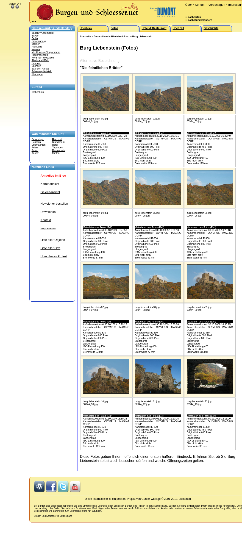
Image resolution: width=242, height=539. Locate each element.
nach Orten (194, 17)
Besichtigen (38, 139)
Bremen (36, 43)
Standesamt (58, 142)
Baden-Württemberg (43, 32)
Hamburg (37, 46)
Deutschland (101, 36)
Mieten (56, 153)
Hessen (36, 49)
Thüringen (37, 74)
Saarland (37, 63)
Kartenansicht (50, 184)
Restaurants (58, 150)
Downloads (48, 212)
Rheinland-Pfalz (40, 60)
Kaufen (35, 153)
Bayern (35, 35)
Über (188, 4)
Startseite (85, 36)
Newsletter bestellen (54, 203)
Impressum (48, 228)
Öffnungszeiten (179, 461)
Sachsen (36, 65)
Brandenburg (39, 41)
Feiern (35, 147)
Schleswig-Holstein (42, 71)
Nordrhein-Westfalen (43, 57)
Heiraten (36, 142)
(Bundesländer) (52, 28)
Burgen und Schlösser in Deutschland (53, 516)
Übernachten (39, 144)
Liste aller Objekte (53, 240)
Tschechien (38, 92)
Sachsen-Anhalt (40, 68)
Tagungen (57, 147)
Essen (35, 150)
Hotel (55, 144)
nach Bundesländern (200, 20)
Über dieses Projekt (54, 256)
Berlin (35, 38)
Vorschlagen (216, 4)
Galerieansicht (50, 192)
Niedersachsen (40, 54)
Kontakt (200, 4)
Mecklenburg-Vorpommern (46, 52)
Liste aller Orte (51, 248)
